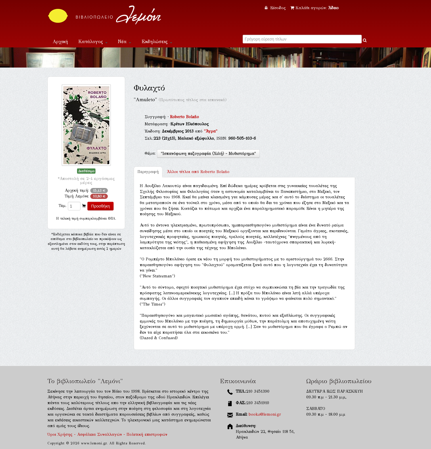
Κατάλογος (93, 41)
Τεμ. (62, 205)
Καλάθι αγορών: (314, 7)
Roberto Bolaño (184, 116)
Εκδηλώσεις (156, 41)
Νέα (124, 41)
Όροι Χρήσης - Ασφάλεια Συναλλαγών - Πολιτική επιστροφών (107, 434)
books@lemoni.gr (265, 414)
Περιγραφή (148, 171)
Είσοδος (276, 7)
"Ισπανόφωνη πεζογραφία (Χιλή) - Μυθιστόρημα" (208, 153)
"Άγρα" (210, 131)
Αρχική (60, 41)
